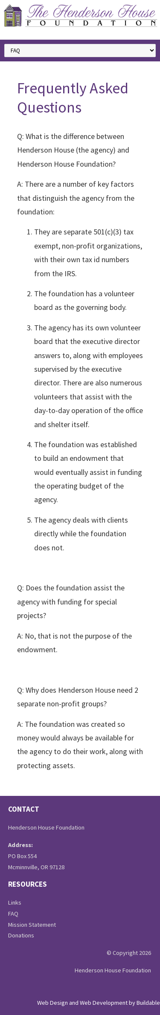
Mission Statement (32, 924)
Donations (21, 935)
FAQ (13, 913)
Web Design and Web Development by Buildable (98, 1002)
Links (14, 902)
